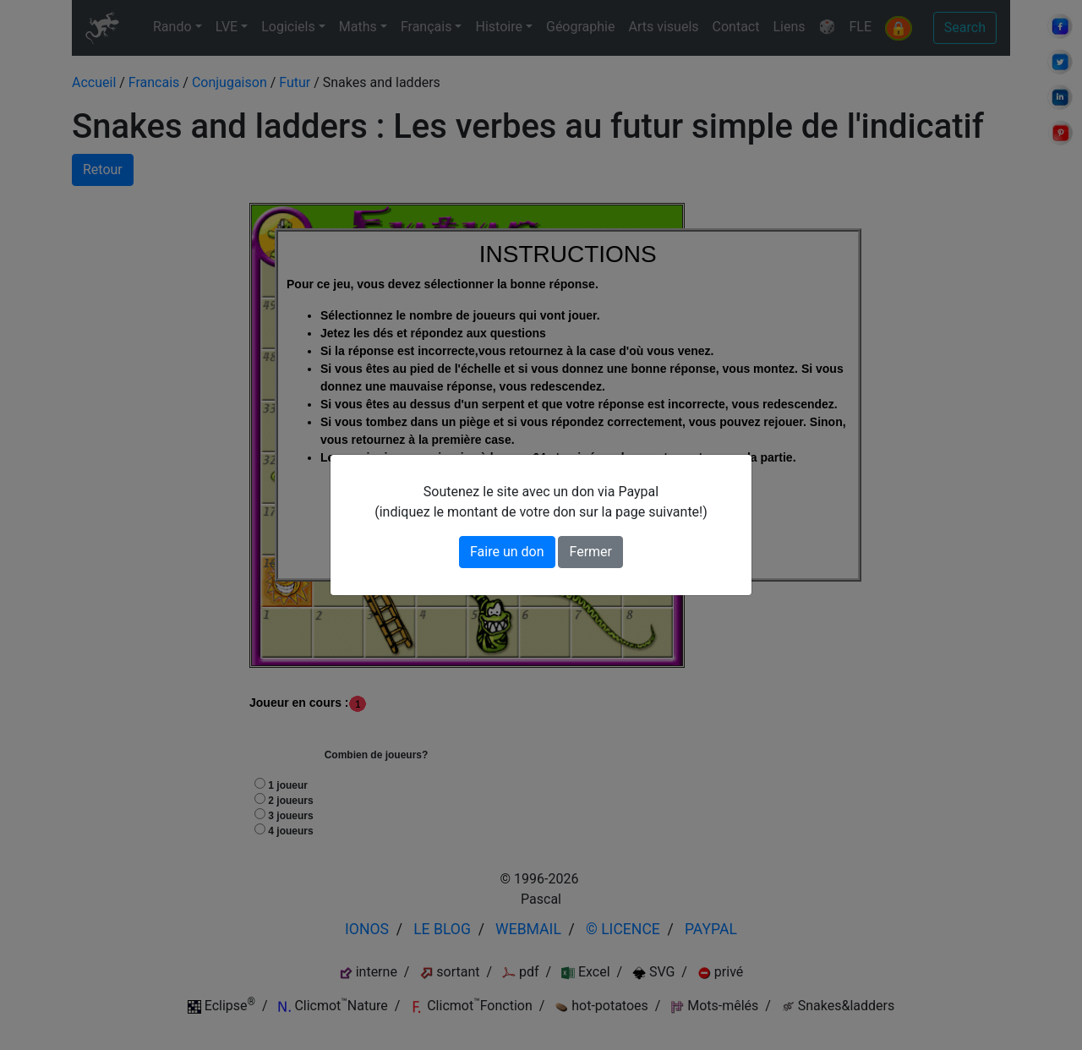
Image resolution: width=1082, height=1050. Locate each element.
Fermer (590, 552)
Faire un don (507, 552)
